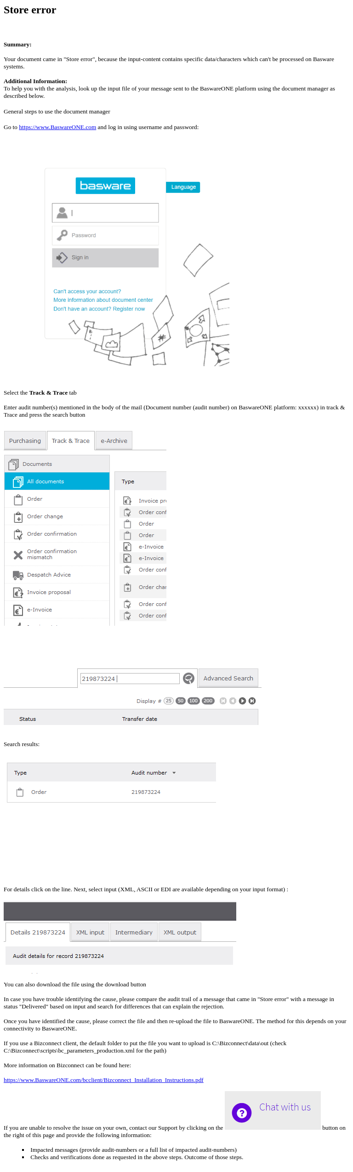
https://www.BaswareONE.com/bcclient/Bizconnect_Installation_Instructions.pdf (104, 1079)
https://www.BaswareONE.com (57, 127)
